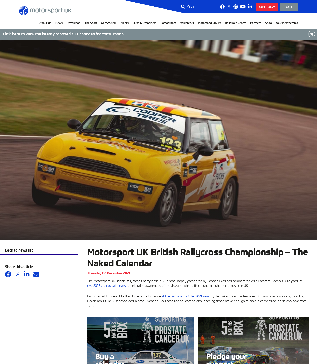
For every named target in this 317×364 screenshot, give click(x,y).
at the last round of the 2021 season (187, 296)
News (59, 22)
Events (124, 22)
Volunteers (187, 22)
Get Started (108, 22)
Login (288, 6)
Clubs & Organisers (144, 22)
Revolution (73, 22)
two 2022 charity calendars (106, 285)
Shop (268, 22)
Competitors (168, 22)
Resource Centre (235, 22)
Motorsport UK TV (209, 22)
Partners (255, 22)
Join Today (267, 6)
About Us (45, 22)
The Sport (91, 22)
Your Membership (287, 22)
